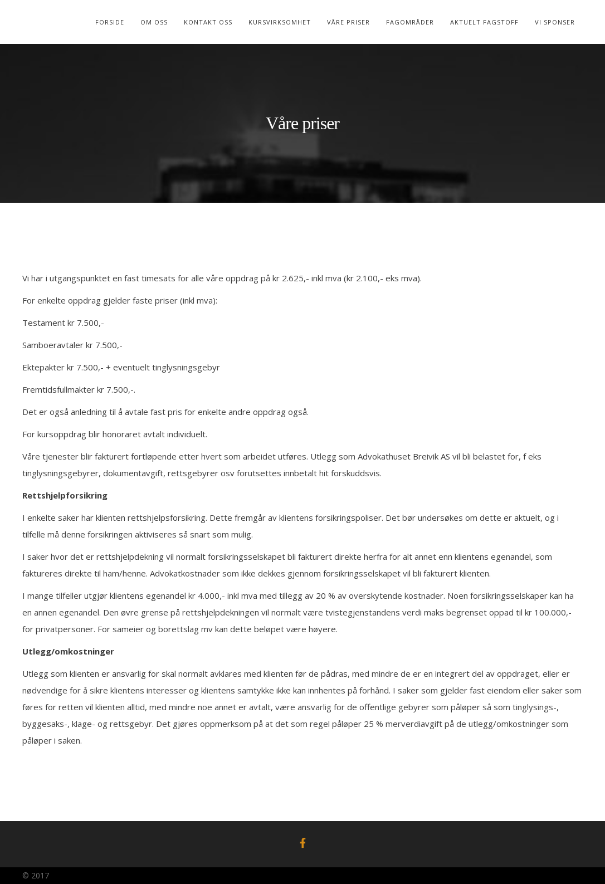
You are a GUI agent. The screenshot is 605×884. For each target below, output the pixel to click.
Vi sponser (555, 22)
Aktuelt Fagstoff (484, 22)
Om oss (154, 22)
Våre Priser (348, 22)
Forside (109, 22)
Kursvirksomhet (279, 22)
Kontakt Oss (208, 22)
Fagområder (410, 22)
